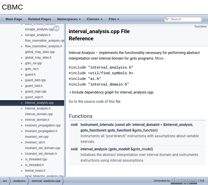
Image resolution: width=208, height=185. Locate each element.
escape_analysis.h (38, 35)
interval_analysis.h (38, 108)
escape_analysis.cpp (39, 29)
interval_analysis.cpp (39, 103)
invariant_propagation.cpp (43, 125)
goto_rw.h (31, 69)
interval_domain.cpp (39, 114)
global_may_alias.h (38, 57)
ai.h (94, 78)
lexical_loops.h (35, 170)
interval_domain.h (37, 120)
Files (114, 19)
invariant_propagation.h (41, 131)
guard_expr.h (34, 97)
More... (160, 58)
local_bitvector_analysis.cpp (44, 176)
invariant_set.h (35, 142)
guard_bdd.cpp (35, 80)
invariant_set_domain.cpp (42, 148)
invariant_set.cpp (36, 136)
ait (128, 125)
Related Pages (39, 19)
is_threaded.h (34, 165)
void (74, 125)
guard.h (30, 74)
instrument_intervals (97, 125)
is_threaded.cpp (36, 159)
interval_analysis (178, 125)
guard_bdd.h (33, 86)
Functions (201, 26)
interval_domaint (146, 125)
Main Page (14, 19)
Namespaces (69, 19)
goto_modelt (120, 149)
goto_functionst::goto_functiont (106, 130)
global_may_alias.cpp (40, 52)
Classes (95, 19)
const (120, 125)
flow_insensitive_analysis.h (43, 46)
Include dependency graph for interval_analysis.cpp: (111, 92)
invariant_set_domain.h (41, 153)
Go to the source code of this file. (95, 101)
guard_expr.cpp (35, 91)
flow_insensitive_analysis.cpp (45, 40)
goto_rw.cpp (33, 63)
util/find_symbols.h (110, 73)
